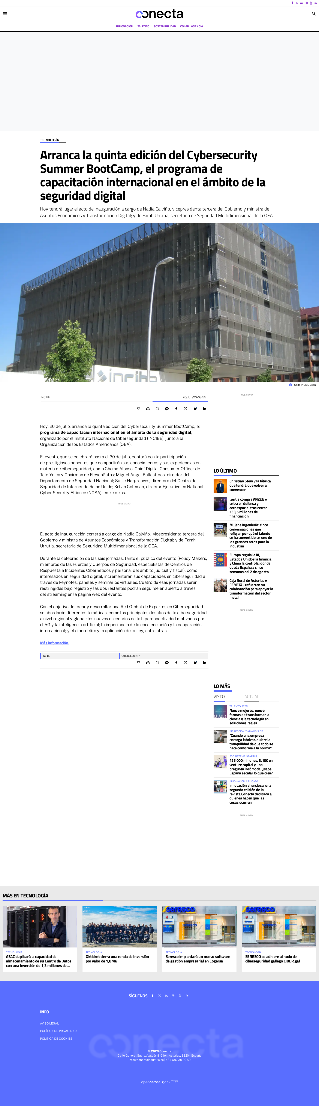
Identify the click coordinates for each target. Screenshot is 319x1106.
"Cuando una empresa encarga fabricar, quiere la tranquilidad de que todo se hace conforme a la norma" (251, 741)
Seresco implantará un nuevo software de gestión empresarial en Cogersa (198, 958)
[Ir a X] (296, 3)
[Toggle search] (314, 14)
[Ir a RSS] (316, 3)
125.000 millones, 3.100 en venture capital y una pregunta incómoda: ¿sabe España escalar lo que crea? (251, 767)
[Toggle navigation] (5, 14)
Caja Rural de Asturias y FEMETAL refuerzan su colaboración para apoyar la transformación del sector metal (251, 589)
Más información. (54, 643)
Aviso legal (49, 1023)
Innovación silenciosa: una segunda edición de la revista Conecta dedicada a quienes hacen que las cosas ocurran (250, 794)
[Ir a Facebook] (292, 3)
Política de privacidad (58, 1031)
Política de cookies (56, 1038)
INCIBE (46, 656)
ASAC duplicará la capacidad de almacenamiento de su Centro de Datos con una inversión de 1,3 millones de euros (38, 963)
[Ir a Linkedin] (301, 3)
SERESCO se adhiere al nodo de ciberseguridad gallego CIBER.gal (272, 958)
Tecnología (49, 140)
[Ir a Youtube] (311, 3)
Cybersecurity (130, 656)
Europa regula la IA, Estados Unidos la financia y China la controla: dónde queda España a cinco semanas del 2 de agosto (250, 563)
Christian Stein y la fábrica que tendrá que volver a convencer (250, 485)
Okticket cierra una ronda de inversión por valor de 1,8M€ (117, 958)
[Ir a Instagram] (306, 3)
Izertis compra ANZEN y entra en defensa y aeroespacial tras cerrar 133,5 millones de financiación (248, 507)
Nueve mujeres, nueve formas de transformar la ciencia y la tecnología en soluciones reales (249, 716)
